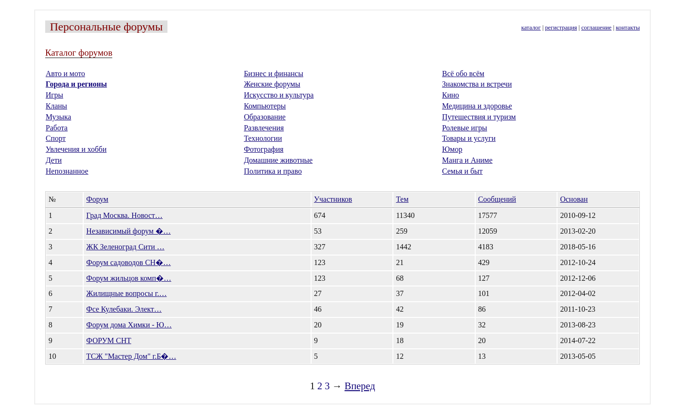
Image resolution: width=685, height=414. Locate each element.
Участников (333, 199)
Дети (54, 160)
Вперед (359, 385)
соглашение (596, 27)
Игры (54, 95)
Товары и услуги (469, 138)
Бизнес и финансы (273, 73)
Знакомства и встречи (477, 84)
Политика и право (273, 171)
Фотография (264, 149)
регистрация (561, 27)
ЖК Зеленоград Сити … (125, 247)
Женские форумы (272, 84)
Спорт (56, 138)
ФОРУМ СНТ (108, 340)
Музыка (58, 117)
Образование (265, 117)
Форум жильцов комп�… (128, 278)
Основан (573, 199)
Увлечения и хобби (76, 149)
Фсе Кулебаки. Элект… (123, 309)
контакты (628, 27)
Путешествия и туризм (479, 117)
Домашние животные (278, 160)
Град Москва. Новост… (124, 215)
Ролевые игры (464, 128)
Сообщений (497, 199)
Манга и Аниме (467, 160)
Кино (450, 95)
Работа (57, 128)
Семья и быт (462, 171)
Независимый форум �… (128, 231)
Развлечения (264, 128)
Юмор (452, 149)
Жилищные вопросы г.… (126, 293)
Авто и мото (65, 73)
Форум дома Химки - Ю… (129, 325)
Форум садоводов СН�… (128, 262)
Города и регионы (76, 84)
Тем (402, 199)
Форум (97, 199)
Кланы (56, 106)
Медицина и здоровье (477, 106)
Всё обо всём (463, 73)
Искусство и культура (279, 95)
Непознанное (67, 171)
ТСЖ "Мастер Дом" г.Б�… (131, 356)
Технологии (263, 138)
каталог (531, 27)
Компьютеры (265, 106)
